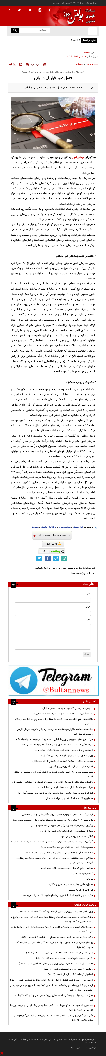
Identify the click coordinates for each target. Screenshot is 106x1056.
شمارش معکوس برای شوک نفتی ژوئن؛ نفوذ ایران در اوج (66, 831)
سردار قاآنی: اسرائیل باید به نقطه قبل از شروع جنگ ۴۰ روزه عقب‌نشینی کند (57, 745)
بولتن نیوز (78, 157)
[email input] (53, 613)
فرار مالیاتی (78, 527)
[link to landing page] (78, 16)
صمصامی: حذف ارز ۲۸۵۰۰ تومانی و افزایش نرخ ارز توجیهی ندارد (62, 761)
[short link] (54, 535)
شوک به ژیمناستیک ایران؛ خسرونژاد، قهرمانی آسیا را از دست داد (62, 787)
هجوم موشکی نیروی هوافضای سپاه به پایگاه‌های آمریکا (67, 847)
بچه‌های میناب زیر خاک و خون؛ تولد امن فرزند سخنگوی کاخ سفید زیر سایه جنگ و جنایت (54, 945)
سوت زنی (35, 527)
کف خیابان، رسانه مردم (82, 873)
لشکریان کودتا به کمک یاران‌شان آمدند (70, 974)
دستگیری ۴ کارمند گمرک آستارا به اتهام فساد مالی (69, 798)
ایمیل (87, 606)
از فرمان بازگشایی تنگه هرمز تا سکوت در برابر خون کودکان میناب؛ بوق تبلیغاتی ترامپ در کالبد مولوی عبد (51, 988)
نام (88, 593)
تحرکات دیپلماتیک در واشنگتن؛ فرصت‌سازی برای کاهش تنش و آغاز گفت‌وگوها (53, 998)
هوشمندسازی (65, 527)
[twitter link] (39, 558)
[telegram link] (56, 558)
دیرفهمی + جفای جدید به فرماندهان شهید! (68, 969)
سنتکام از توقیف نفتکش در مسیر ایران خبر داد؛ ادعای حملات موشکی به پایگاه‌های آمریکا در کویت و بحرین (54, 860)
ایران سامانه (75, 1048)
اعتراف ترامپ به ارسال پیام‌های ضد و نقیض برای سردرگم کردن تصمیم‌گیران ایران (55, 793)
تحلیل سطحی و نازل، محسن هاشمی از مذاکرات (70, 884)
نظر (88, 619)
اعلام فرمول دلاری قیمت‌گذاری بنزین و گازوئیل (71, 766)
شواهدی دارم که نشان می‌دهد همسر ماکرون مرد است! (66, 868)
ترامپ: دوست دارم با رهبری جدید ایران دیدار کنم (64, 958)
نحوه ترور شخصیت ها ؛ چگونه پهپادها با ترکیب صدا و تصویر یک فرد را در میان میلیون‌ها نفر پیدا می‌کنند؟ (51, 1008)
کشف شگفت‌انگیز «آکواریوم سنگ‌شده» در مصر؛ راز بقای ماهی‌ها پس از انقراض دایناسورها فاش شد (45, 43)
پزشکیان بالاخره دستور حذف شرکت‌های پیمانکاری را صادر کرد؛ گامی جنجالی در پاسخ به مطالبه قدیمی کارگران (52, 919)
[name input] (53, 600)
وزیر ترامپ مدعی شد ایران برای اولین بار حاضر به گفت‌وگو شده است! (55, 911)
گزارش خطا (54, 544)
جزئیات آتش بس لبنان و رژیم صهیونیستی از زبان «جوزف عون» (63, 714)
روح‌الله (89, 879)
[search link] (15, 30)
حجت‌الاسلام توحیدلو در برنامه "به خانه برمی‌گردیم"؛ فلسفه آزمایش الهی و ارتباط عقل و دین (52, 929)
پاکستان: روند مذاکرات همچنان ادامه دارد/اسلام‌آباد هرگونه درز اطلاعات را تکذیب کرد (52, 782)
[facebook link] (48, 558)
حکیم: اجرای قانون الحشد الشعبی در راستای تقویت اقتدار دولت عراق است (57, 895)
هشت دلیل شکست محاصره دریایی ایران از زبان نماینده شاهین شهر (56, 963)
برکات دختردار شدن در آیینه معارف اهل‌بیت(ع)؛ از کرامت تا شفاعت (56, 937)
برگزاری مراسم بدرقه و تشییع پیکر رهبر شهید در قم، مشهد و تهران (61, 825)
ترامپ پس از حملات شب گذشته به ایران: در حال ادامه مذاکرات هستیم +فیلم (51, 980)
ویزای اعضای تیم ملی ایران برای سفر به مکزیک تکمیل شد (66, 755)
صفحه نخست (92, 64)
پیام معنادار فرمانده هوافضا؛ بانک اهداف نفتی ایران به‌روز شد (59, 953)
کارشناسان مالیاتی (49, 527)
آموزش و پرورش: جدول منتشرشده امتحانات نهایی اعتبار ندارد (64, 750)
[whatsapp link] (64, 558)
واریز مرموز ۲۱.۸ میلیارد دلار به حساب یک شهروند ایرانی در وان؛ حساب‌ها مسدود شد (53, 820)
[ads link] (53, 680)
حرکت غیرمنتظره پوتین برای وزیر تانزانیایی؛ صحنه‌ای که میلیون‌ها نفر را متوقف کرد (54, 739)
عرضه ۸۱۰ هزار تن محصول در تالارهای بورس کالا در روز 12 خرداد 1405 (59, 853)
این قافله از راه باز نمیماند (81, 890)
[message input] (53, 637)
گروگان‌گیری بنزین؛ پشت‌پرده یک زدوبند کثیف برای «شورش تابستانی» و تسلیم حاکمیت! (51, 842)
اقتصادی (79, 64)
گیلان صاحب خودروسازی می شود (77, 836)
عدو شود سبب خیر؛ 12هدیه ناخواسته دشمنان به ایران (67, 708)
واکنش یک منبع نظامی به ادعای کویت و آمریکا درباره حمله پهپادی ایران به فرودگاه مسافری (54, 721)
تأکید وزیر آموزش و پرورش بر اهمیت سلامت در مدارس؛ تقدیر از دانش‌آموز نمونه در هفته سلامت (53, 1018)
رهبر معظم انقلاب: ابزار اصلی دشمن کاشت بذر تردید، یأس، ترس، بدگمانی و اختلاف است (53, 774)
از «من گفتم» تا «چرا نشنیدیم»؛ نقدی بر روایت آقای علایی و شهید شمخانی (57, 814)
